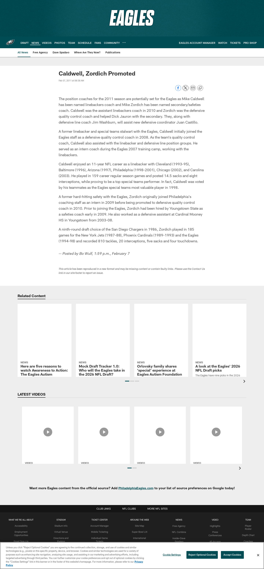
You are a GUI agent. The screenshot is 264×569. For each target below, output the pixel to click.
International (140, 537)
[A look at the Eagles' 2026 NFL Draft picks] (219, 319)
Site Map (139, 525)
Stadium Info (61, 525)
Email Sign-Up (21, 540)
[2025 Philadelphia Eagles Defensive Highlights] (216, 419)
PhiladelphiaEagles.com (136, 488)
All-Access (215, 540)
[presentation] (244, 382)
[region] (132, 555)
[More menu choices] (124, 42)
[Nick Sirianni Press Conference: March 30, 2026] (104, 421)
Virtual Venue (61, 532)
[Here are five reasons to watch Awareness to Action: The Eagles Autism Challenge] (45, 322)
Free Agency (179, 525)
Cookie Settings (172, 555)
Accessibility (21, 525)
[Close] (258, 555)
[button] (127, 381)
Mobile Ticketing (99, 532)
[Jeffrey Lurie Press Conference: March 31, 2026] (48, 421)
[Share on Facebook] (178, 89)
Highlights (215, 525)
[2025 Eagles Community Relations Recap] (160, 419)
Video (215, 519)
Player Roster (248, 525)
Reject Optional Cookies (202, 555)
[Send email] (193, 89)
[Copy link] (200, 88)
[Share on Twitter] (185, 89)
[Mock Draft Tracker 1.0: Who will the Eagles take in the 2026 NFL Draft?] (103, 321)
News (179, 519)
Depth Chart (248, 532)
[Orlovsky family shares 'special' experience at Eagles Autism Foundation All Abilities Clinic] (161, 325)
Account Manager (99, 525)
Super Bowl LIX (139, 532)
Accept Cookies (232, 555)
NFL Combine (179, 532)
